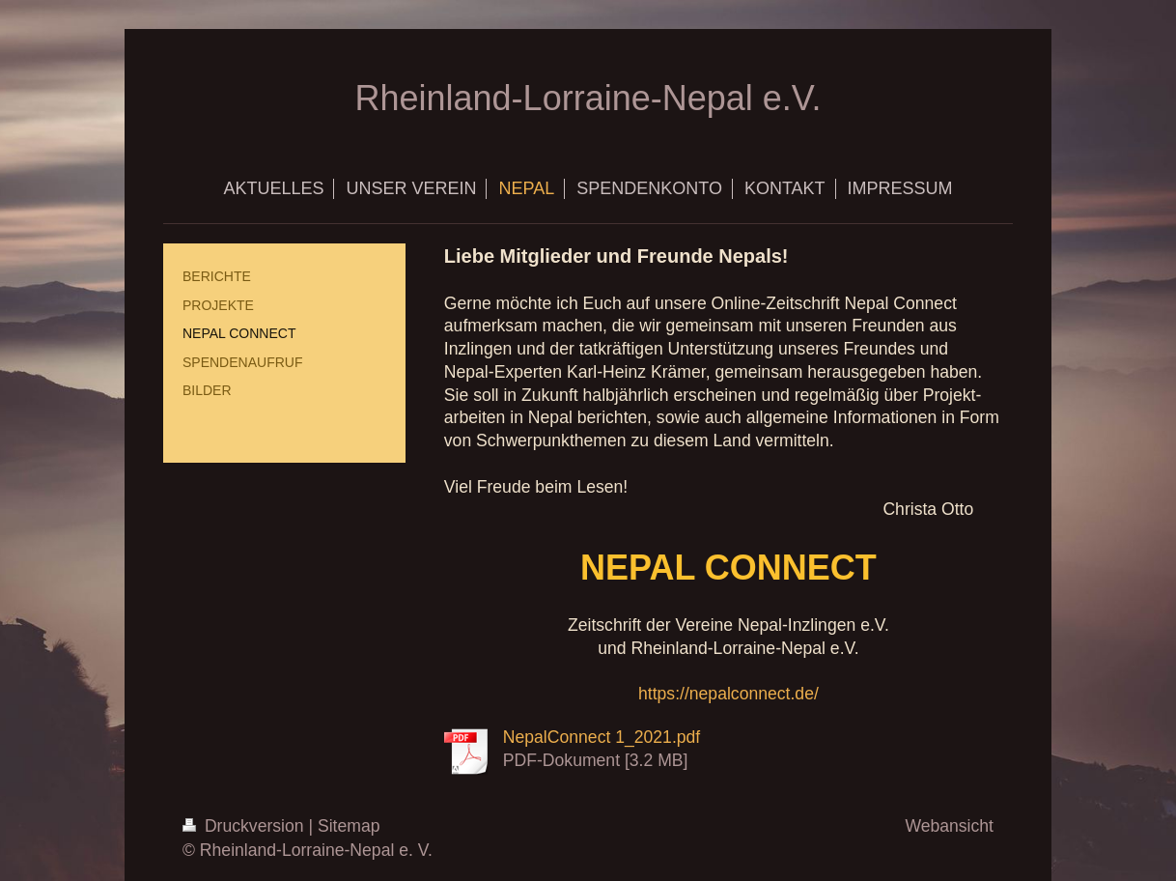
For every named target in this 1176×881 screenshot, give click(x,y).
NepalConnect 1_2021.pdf (601, 737)
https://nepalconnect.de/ (728, 693)
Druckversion (245, 826)
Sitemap (349, 826)
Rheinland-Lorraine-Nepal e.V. (588, 98)
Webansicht (949, 826)
